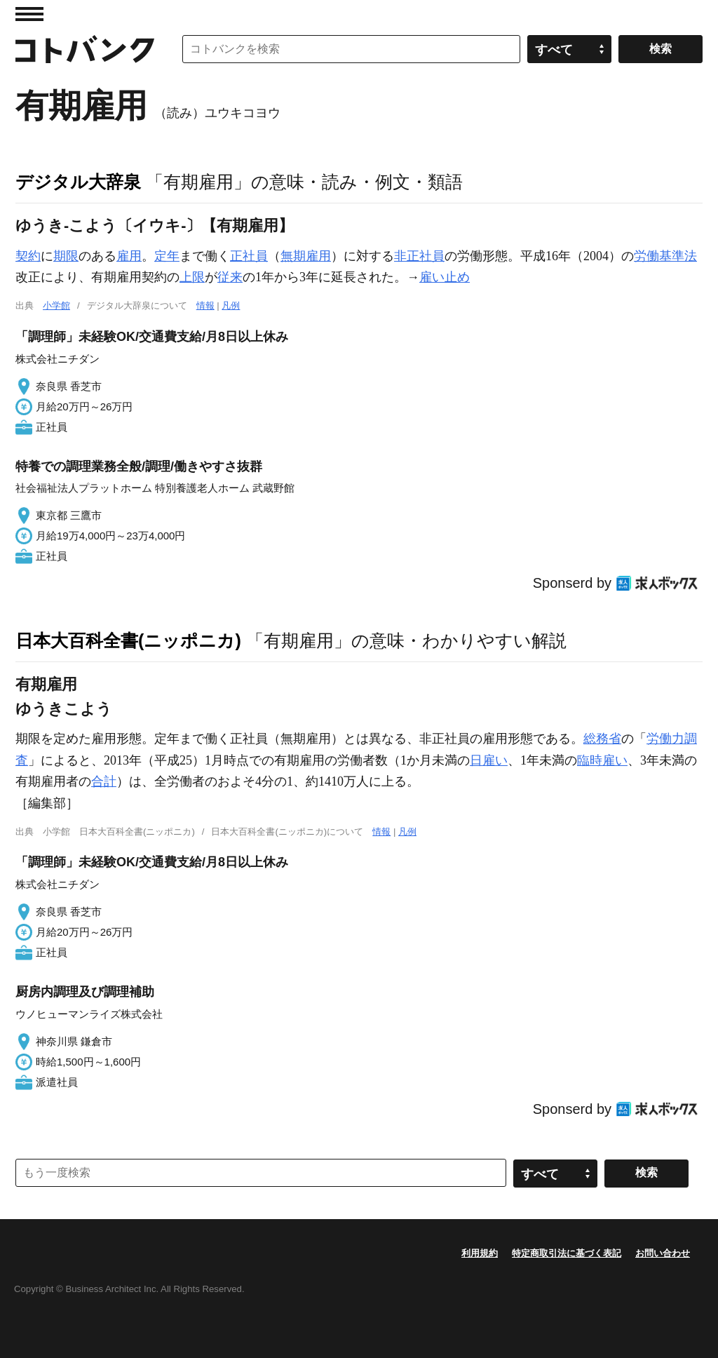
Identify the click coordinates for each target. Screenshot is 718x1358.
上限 (192, 277)
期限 (66, 256)
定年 (167, 256)
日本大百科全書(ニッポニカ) (128, 640)
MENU (29, 14)
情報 (205, 305)
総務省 (602, 739)
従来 (230, 277)
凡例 (231, 305)
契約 (28, 256)
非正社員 (419, 256)
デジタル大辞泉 (78, 181)
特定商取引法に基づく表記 (566, 1253)
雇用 (129, 256)
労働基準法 (665, 256)
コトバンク (84, 49)
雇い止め (444, 277)
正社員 (249, 256)
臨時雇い (602, 760)
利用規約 (479, 1253)
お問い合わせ (662, 1253)
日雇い (489, 760)
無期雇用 (305, 256)
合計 (103, 781)
